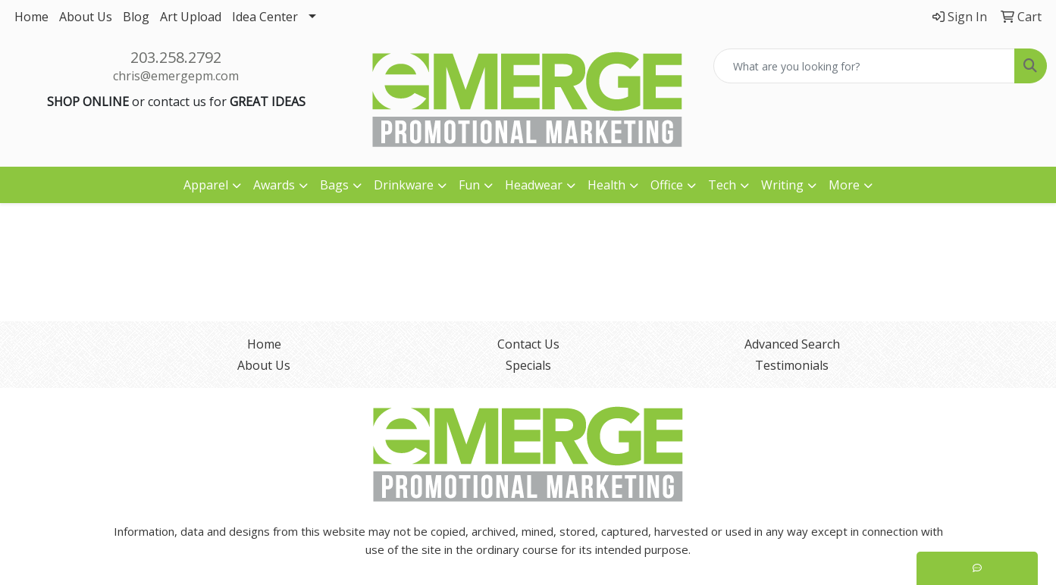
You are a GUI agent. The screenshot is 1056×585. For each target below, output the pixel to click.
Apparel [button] (205, 185)
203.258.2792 (175, 57)
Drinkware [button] (404, 185)
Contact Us (528, 344)
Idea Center (265, 16)
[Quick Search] (864, 65)
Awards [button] (274, 185)
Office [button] (666, 185)
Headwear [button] (533, 185)
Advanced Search (792, 344)
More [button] (844, 185)
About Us (85, 16)
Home (31, 16)
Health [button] (606, 185)
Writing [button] (782, 185)
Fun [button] (469, 185)
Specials (528, 365)
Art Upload (190, 16)
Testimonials (792, 365)
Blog (136, 16)
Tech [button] (722, 185)
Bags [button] (334, 185)
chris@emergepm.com (176, 75)
